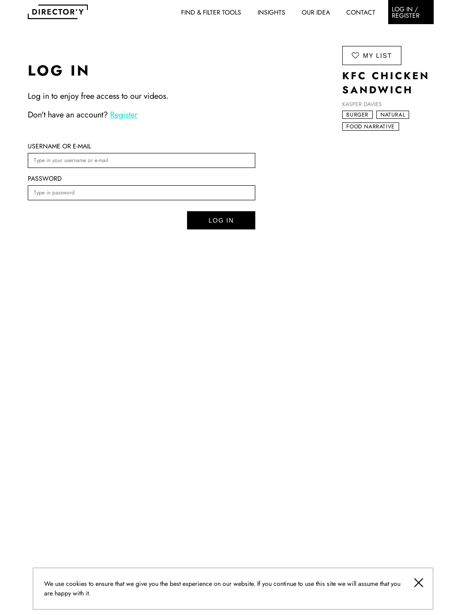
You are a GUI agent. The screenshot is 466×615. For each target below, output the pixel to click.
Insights (271, 12)
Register (123, 115)
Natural (392, 115)
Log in (221, 220)
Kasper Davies (362, 104)
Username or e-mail (59, 146)
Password (45, 178)
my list (372, 55)
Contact (360, 12)
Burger (357, 115)
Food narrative (370, 126)
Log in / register (406, 12)
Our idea (316, 12)
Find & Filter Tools (211, 12)
